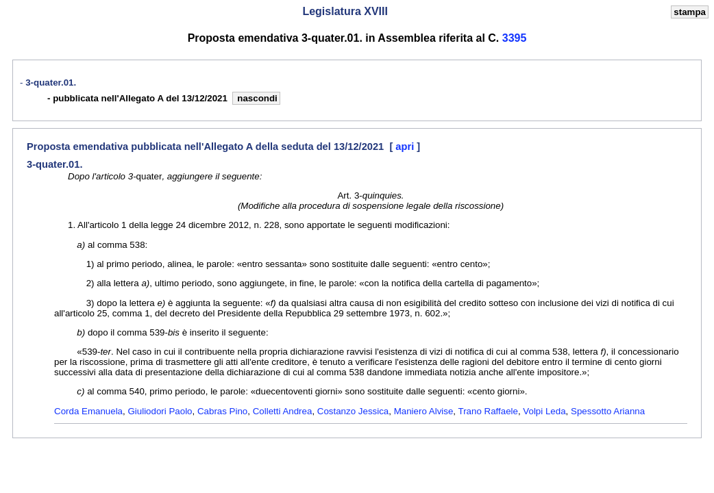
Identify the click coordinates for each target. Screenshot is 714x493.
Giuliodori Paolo (159, 411)
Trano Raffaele (488, 411)
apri (406, 146)
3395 (514, 38)
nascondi (256, 98)
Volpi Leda (544, 411)
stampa (690, 12)
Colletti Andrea (282, 411)
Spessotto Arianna (608, 411)
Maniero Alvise (424, 411)
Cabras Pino (222, 411)
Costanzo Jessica (353, 411)
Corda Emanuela (88, 411)
